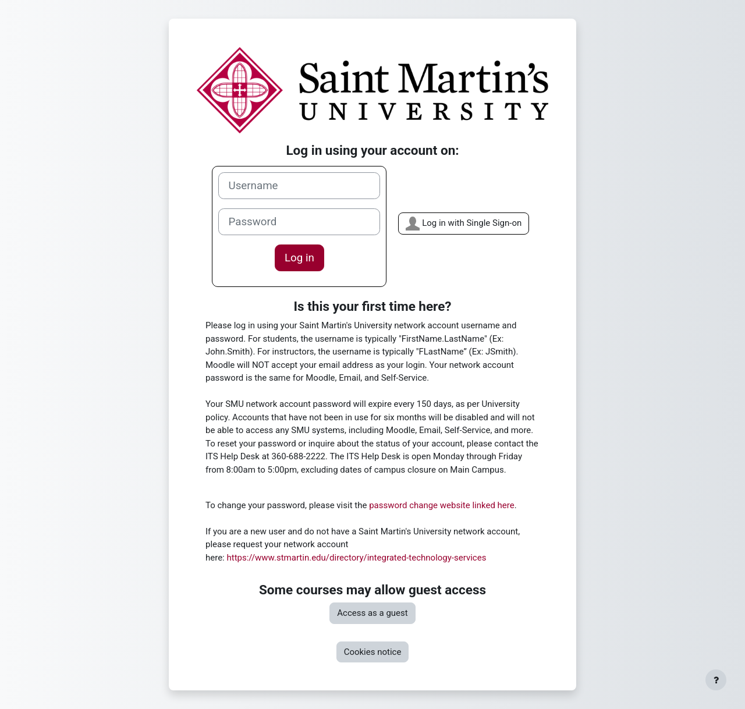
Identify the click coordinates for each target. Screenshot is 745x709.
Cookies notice (373, 652)
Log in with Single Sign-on (464, 224)
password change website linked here (442, 505)
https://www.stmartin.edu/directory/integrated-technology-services (356, 557)
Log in (299, 257)
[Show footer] (715, 679)
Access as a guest (372, 613)
